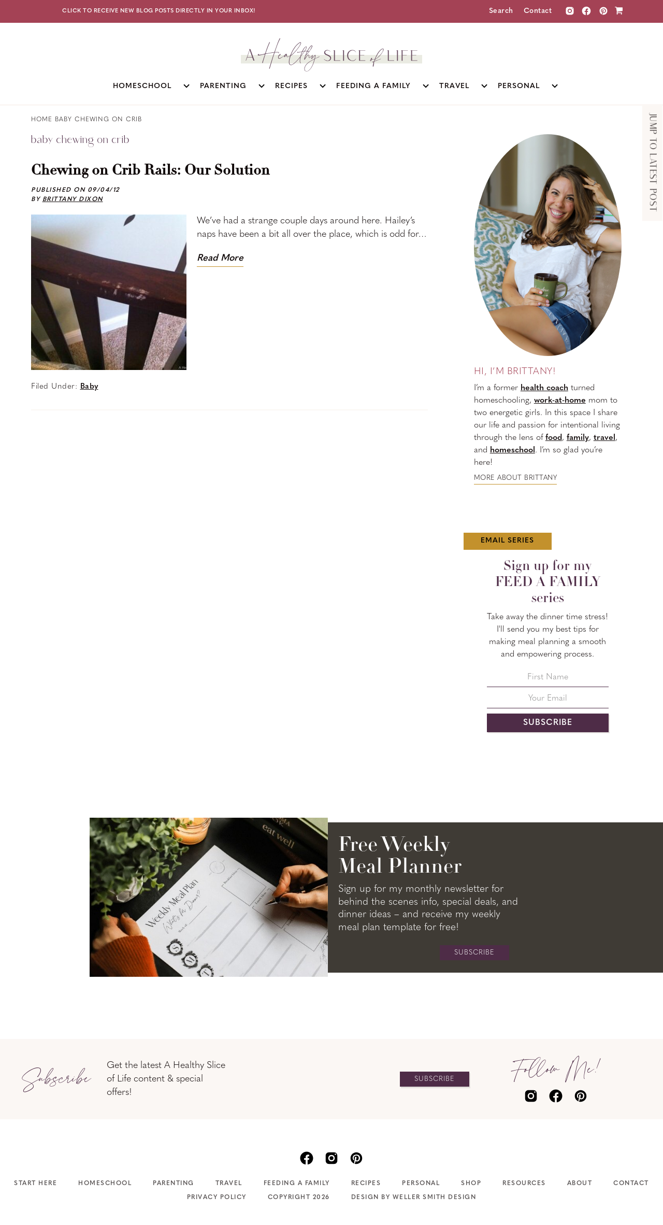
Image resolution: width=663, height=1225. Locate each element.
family (578, 438)
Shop (471, 1183)
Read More (220, 258)
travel (604, 438)
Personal (421, 1183)
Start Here (35, 1183)
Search (501, 11)
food (553, 438)
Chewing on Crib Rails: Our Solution (150, 171)
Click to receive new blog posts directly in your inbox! (159, 11)
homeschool (512, 450)
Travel (228, 1183)
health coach (544, 388)
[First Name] (548, 680)
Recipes (366, 1183)
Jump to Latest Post (652, 163)
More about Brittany (515, 478)
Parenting (173, 1183)
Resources (524, 1183)
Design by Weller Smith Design (414, 1197)
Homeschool (105, 1183)
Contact (538, 11)
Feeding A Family (297, 1183)
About (580, 1183)
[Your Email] (548, 701)
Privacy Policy (217, 1197)
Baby (89, 387)
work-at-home (560, 400)
